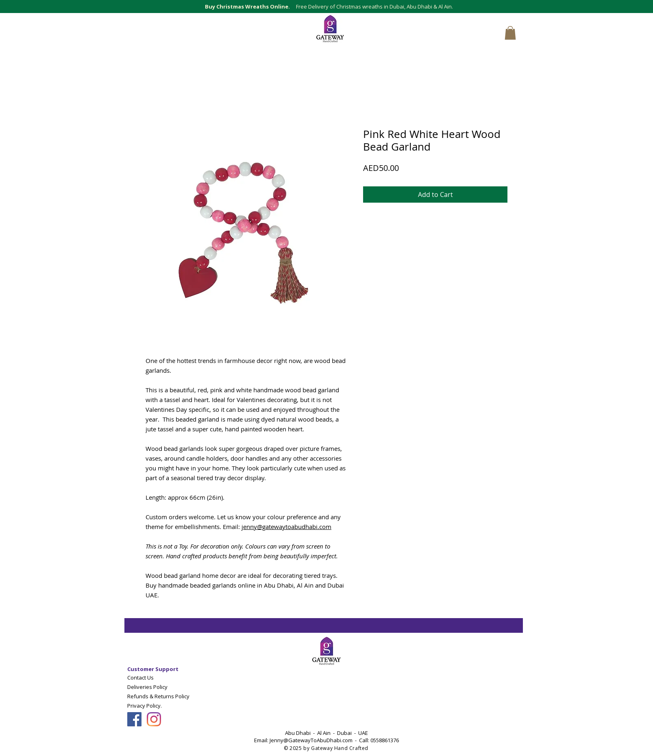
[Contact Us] (165, 677)
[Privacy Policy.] (157, 705)
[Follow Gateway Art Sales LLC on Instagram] (154, 719)
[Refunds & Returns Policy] (165, 696)
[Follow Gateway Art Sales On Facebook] (134, 719)
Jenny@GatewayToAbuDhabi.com (311, 740)
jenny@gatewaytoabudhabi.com (286, 526)
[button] (510, 32)
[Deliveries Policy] (165, 686)
